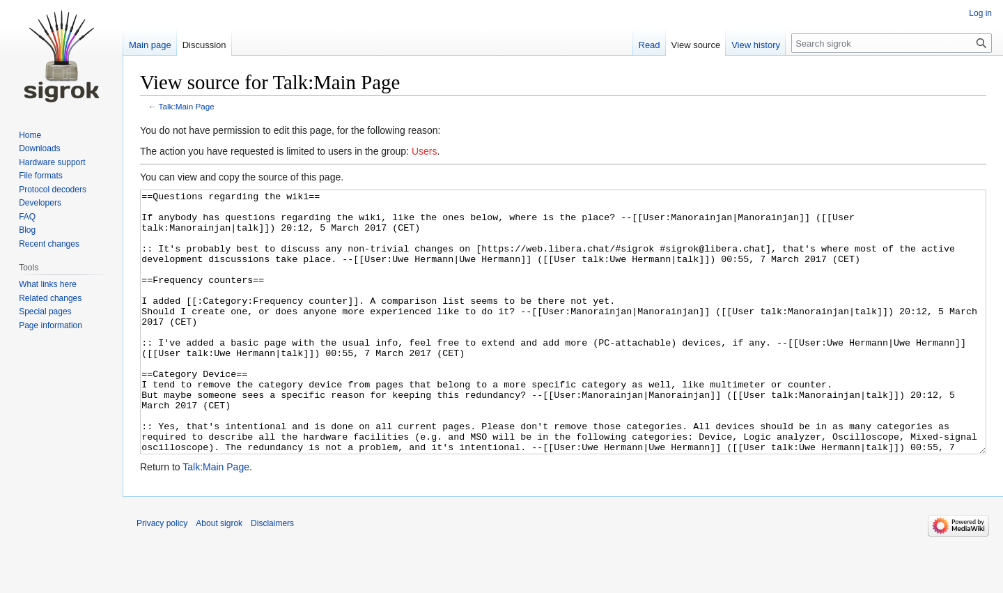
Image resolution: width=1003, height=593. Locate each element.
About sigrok (219, 575)
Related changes (50, 298)
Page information (50, 325)
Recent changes (49, 244)
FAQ (27, 217)
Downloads (39, 148)
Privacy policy (162, 575)
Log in (980, 13)
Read (649, 45)
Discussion (204, 45)
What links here (48, 284)
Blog (27, 230)
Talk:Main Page (187, 106)
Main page (150, 45)
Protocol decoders (52, 189)
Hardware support (52, 162)
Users (424, 151)
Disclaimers (272, 575)
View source (696, 45)
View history (755, 45)
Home (30, 135)
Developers (40, 203)
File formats (41, 175)
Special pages (45, 311)
